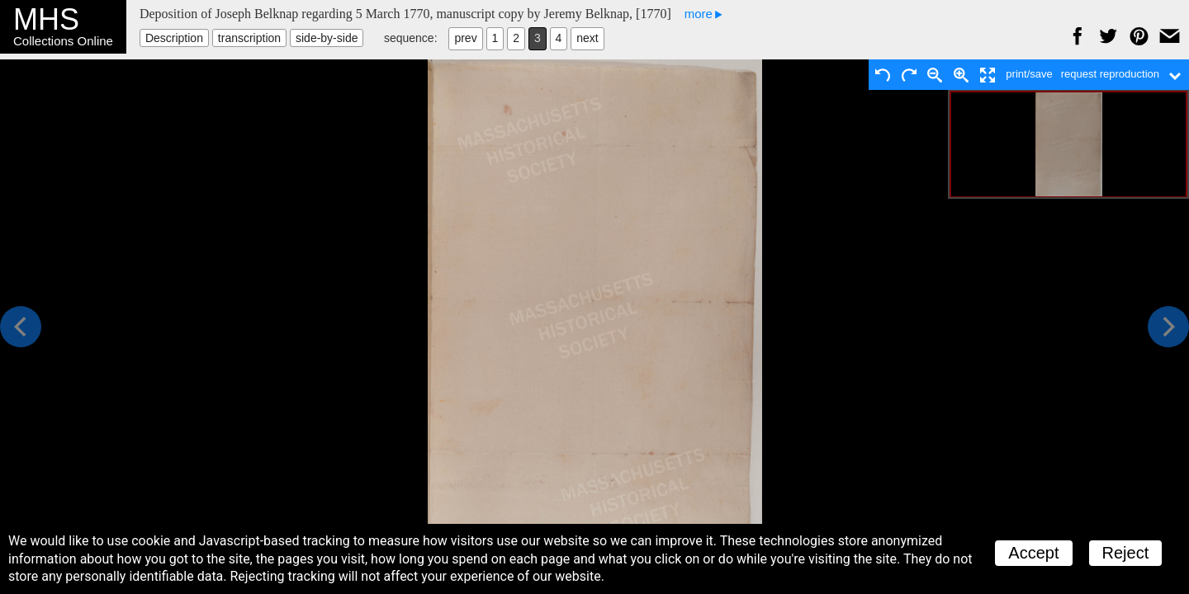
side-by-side (327, 38)
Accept (1033, 553)
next (587, 38)
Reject (1125, 553)
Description (174, 38)
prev (465, 38)
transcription (249, 38)
